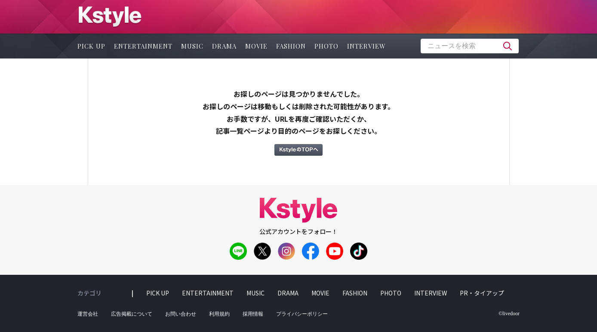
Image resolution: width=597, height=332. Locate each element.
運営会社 (87, 314)
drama (224, 46)
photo (326, 46)
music (192, 46)
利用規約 (219, 314)
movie (256, 46)
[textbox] (470, 46)
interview (366, 46)
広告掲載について (131, 314)
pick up (91, 46)
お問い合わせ (180, 314)
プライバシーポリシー (302, 314)
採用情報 (253, 314)
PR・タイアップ (482, 293)
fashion (291, 46)
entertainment (143, 46)
